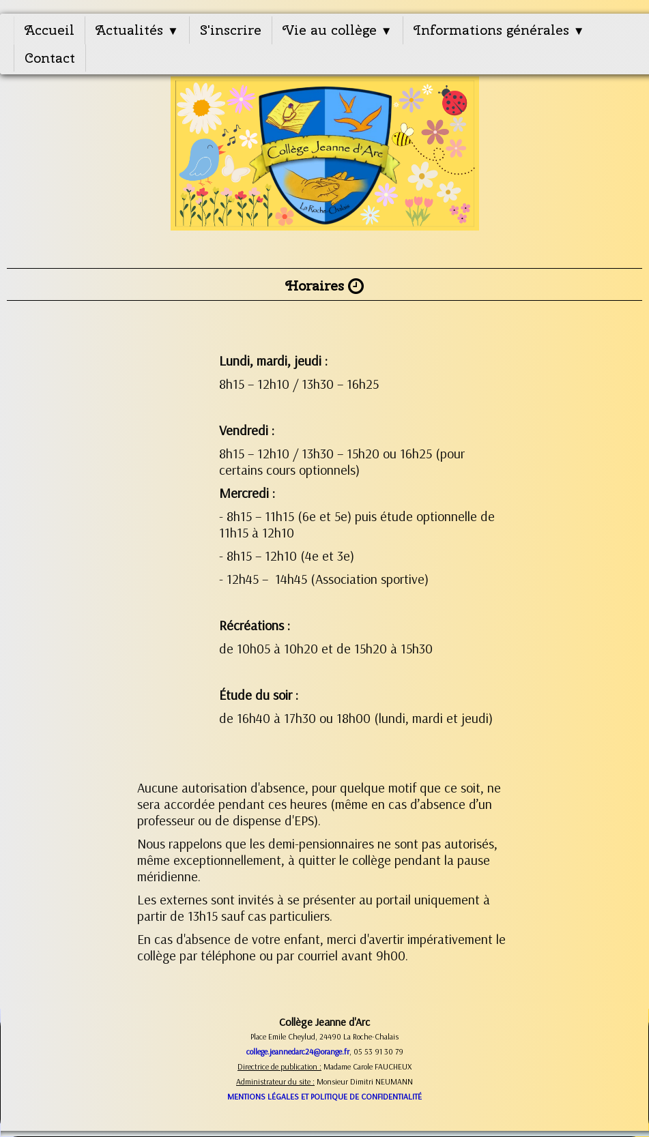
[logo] (324, 162)
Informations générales (499, 29)
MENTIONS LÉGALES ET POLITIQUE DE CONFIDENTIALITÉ (324, 1096)
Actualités (137, 29)
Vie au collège (337, 29)
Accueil (49, 29)
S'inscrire (230, 29)
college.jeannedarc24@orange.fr (297, 1051)
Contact (50, 57)
